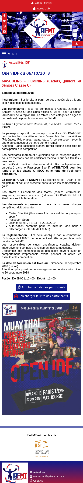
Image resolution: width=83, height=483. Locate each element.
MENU (12, 54)
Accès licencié (41, 2)
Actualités (39, 472)
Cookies (38, 480)
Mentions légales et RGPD (48, 476)
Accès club (41, 8)
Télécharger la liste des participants (43, 296)
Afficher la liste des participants (43, 287)
